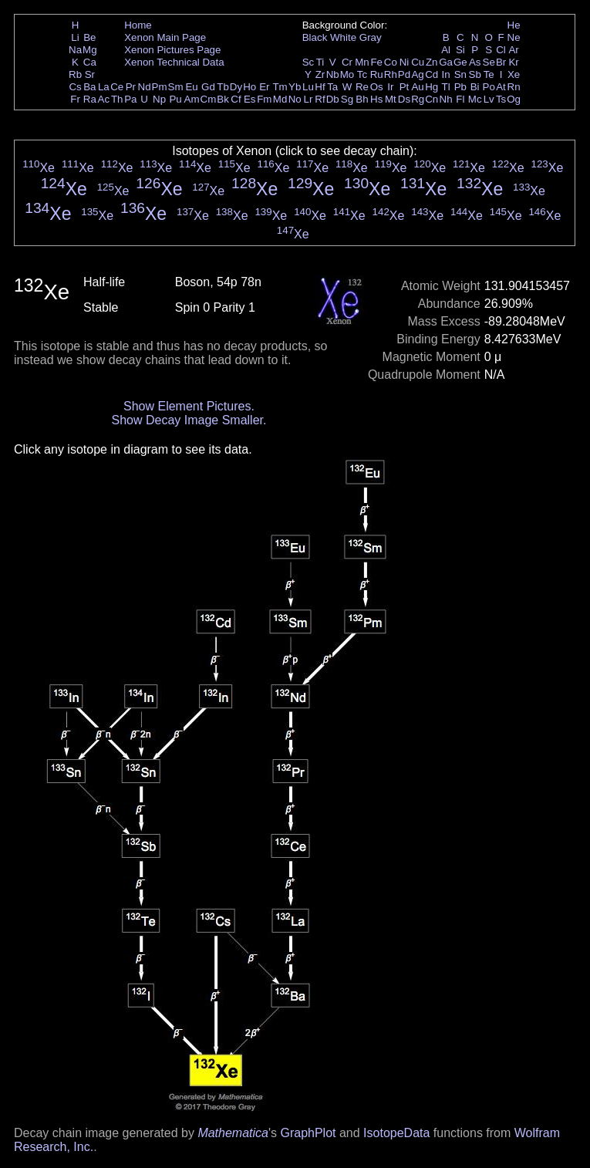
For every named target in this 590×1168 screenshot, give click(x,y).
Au (417, 87)
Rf (320, 99)
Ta (332, 87)
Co (390, 62)
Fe (376, 62)
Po (489, 87)
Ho (249, 87)
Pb (460, 87)
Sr (90, 74)
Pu (175, 99)
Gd (208, 87)
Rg (417, 99)
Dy (236, 87)
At (501, 87)
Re (362, 87)
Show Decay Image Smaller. (188, 420)
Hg (431, 87)
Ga (446, 62)
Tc (362, 74)
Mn (362, 62)
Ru (376, 74)
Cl (501, 50)
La (104, 87)
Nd (144, 87)
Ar (513, 50)
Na (75, 50)
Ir (390, 87)
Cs (75, 87)
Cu (417, 62)
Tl (446, 87)
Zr (320, 74)
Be (89, 37)
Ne (514, 37)
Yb (294, 87)
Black (315, 37)
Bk (223, 99)
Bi (475, 87)
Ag (417, 74)
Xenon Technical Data (174, 62)
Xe (513, 74)
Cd (431, 74)
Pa (130, 99)
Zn (432, 62)
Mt (390, 99)
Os (376, 87)
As (475, 62)
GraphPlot (307, 1132)
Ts (501, 99)
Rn (514, 87)
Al (445, 50)
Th (117, 99)
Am (192, 99)
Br (501, 62)
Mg (90, 50)
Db (332, 99)
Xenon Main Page (165, 37)
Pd (404, 74)
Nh (446, 99)
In (446, 74)
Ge (460, 62)
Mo (347, 74)
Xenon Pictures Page (172, 50)
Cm (209, 99)
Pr (131, 87)
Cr (347, 62)
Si (460, 50)
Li (75, 37)
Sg (347, 99)
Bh (362, 99)
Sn (460, 74)
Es (250, 99)
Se (489, 62)
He (514, 25)
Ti (320, 62)
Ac (104, 99)
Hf (320, 87)
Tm (279, 87)
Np (159, 99)
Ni (405, 62)
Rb (75, 74)
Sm (176, 87)
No (295, 99)
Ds (404, 99)
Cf (236, 99)
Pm (159, 87)
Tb (223, 87)
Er (264, 87)
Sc (308, 62)
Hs (376, 99)
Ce (116, 87)
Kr (513, 62)
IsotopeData (396, 1132)
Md (280, 99)
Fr (75, 99)
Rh (390, 74)
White (343, 37)
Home (138, 25)
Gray (370, 37)
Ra (89, 99)
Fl (460, 99)
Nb (332, 74)
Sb (475, 74)
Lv (489, 99)
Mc (475, 99)
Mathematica (232, 1132)
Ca (89, 62)
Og (514, 99)
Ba (89, 87)
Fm (264, 99)
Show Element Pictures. (189, 406)
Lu (308, 87)
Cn (431, 99)
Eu (191, 87)
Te (489, 74)
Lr (308, 99)
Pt (405, 87)
